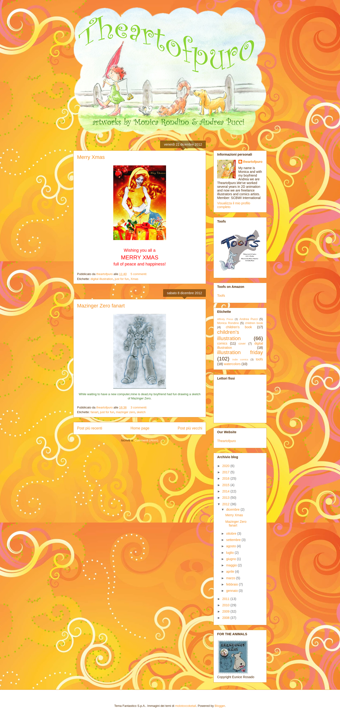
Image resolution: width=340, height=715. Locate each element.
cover (242, 343)
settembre (233, 540)
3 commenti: (139, 407)
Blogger (220, 706)
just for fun (122, 279)
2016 (226, 478)
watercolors (232, 364)
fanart (94, 412)
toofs (259, 359)
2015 (226, 485)
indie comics (240, 359)
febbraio (232, 584)
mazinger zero (125, 412)
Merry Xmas (91, 157)
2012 (226, 504)
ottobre (231, 533)
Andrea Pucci (248, 319)
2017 (226, 472)
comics (222, 343)
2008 (226, 618)
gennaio (232, 591)
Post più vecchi (190, 428)
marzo (231, 578)
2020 (226, 466)
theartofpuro (252, 162)
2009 (226, 611)
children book (254, 323)
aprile (230, 571)
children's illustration (229, 335)
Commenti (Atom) (146, 440)
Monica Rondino (228, 323)
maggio (232, 565)
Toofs (221, 295)
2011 (226, 599)
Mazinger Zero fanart (101, 306)
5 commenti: (139, 274)
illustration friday (240, 352)
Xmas (134, 279)
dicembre (233, 509)
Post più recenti (89, 428)
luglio (230, 553)
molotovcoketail (185, 706)
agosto (231, 546)
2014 (226, 491)
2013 (226, 497)
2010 (226, 605)
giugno (231, 559)
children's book (239, 327)
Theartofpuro (226, 441)
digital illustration (102, 279)
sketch (141, 412)
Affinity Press (225, 319)
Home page (140, 428)
